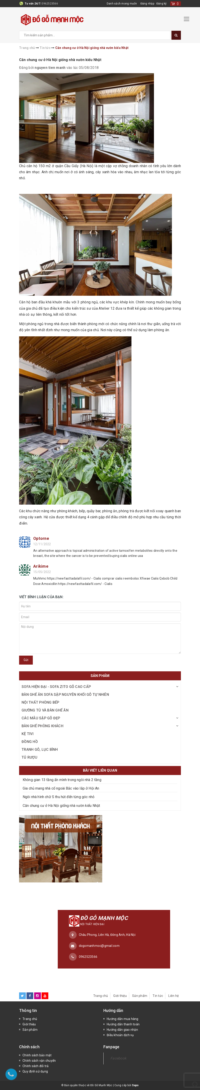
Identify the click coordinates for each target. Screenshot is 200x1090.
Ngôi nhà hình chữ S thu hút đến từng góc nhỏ (58, 797)
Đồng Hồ (30, 742)
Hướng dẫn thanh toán (123, 1024)
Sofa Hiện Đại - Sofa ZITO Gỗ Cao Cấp (56, 687)
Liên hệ (173, 996)
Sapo (135, 1085)
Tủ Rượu (29, 757)
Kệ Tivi (27, 734)
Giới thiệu (120, 996)
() (178, 3)
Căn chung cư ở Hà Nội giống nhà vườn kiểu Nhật (60, 60)
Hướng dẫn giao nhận (122, 1029)
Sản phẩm (139, 996)
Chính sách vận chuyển (39, 1060)
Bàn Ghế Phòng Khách (42, 726)
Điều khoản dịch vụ (120, 1035)
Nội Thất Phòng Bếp (40, 702)
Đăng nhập (147, 3)
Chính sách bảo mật (37, 1055)
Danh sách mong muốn (122, 3)
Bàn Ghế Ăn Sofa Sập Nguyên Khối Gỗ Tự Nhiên (65, 694)
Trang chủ (100, 996)
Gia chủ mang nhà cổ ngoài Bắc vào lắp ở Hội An (61, 788)
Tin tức (158, 996)
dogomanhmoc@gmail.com (99, 945)
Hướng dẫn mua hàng (122, 1019)
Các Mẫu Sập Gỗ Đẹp (41, 718)
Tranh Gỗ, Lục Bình (40, 749)
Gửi (26, 660)
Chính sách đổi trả (35, 1066)
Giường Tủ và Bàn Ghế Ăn (45, 710)
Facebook (118, 1058)
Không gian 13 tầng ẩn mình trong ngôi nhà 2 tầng (62, 780)
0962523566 (50, 3)
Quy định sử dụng (35, 1071)
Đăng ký (161, 3)
